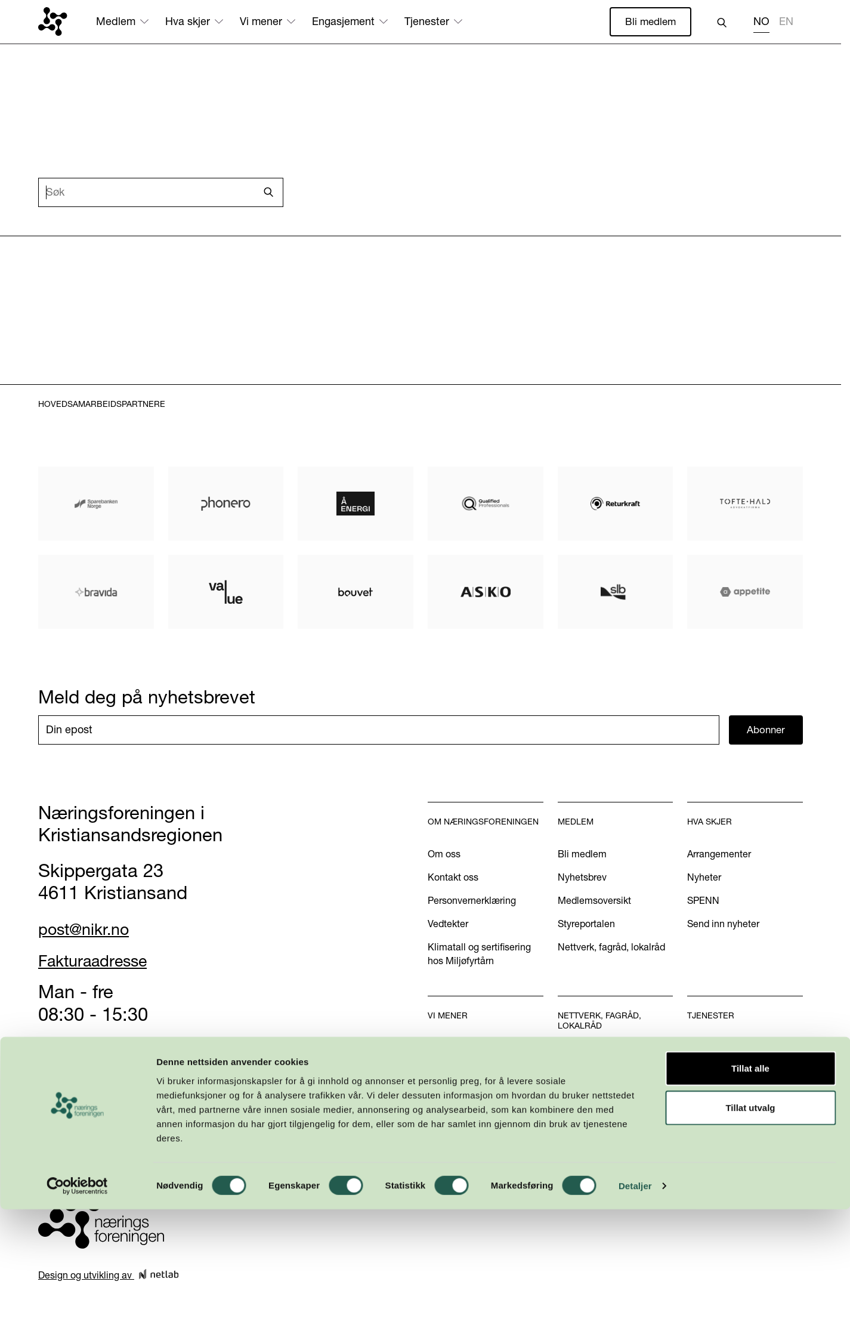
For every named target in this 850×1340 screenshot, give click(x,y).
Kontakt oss (453, 879)
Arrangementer (719, 856)
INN (566, 1106)
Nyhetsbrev (582, 879)
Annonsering (714, 1072)
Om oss (444, 856)
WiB (567, 1060)
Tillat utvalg (750, 1238)
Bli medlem (649, 22)
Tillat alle (750, 1199)
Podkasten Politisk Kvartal (483, 1132)
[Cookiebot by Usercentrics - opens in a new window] (77, 1317)
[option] (786, 23)
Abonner (766, 731)
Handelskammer (722, 1049)
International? (716, 1095)
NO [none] (761, 22)
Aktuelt (443, 1072)
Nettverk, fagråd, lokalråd (611, 949)
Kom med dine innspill (475, 1156)
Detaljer (635, 1316)
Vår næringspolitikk (468, 1049)
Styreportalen (586, 925)
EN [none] (786, 22)
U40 (567, 1083)
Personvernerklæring (472, 902)
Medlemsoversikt (594, 902)
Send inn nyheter (723, 925)
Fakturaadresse (102, 961)
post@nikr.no (91, 930)
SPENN (703, 902)
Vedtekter (448, 925)
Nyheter (704, 879)
